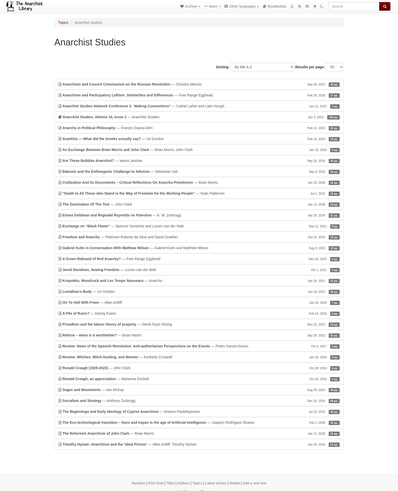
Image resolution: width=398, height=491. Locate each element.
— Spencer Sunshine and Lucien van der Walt (199, 226)
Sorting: (222, 67)
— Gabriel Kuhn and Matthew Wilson (199, 247)
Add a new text (254, 483)
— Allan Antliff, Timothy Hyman (199, 444)
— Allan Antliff (199, 302)
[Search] (353, 6)
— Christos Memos (199, 84)
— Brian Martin (199, 335)
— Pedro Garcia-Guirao (199, 346)
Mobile (234, 483)
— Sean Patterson (199, 193)
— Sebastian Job (199, 171)
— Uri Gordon (199, 138)
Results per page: (310, 67)
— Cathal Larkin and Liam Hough (199, 106)
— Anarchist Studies (199, 117)
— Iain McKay (199, 389)
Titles (170, 483)
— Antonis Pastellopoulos (199, 411)
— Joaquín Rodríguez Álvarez (199, 422)
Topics (63, 23)
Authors (183, 483)
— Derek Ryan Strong (199, 324)
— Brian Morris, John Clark (199, 149)
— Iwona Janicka (199, 160)
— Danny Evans (199, 313)
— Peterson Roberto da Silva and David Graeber (199, 237)
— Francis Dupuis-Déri (199, 127)
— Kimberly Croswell (199, 357)
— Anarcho (199, 280)
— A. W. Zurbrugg (199, 215)
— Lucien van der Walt (199, 269)
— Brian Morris (199, 182)
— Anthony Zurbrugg (199, 400)
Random (138, 483)
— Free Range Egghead (199, 95)
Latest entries (216, 483)
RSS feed (155, 483)
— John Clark (199, 204)
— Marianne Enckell (199, 378)
